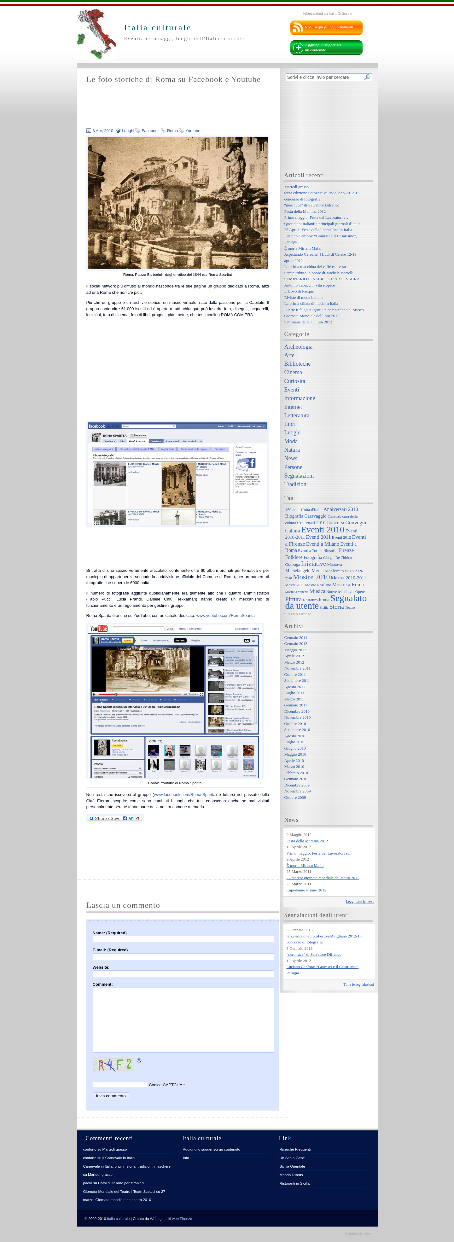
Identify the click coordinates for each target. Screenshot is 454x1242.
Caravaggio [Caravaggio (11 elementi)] (315, 516)
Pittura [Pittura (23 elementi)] (293, 598)
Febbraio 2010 (296, 772)
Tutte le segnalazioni (359, 985)
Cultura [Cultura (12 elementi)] (292, 530)
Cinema (293, 372)
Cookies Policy (357, 1234)
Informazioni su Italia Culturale (327, 13)
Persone (293, 467)
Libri (290, 424)
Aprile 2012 (294, 655)
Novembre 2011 (297, 668)
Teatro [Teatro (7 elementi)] (350, 607)
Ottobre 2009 (295, 797)
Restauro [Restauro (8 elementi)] (310, 599)
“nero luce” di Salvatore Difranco (312, 205)
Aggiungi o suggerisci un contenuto (323, 47)
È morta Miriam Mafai (303, 248)
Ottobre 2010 (295, 723)
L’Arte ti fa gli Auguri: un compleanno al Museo (324, 309)
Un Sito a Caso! (293, 1158)
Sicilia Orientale (292, 1166)
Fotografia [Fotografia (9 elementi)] (313, 557)
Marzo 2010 (294, 766)
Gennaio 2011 (295, 705)
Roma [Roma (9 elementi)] (324, 599)
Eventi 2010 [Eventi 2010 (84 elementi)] (322, 529)
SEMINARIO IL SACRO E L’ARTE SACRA (322, 278)
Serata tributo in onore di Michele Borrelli (319, 272)
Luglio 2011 (294, 692)
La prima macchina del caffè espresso (315, 266)
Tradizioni (296, 484)
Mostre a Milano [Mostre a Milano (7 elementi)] (318, 585)
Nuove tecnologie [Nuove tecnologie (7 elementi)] (340, 591)
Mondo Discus (291, 1175)
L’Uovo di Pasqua (299, 291)
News (290, 458)
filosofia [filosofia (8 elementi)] (330, 550)
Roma (172, 130)
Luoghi (128, 130)
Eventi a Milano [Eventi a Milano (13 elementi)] (322, 544)
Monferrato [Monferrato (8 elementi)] (334, 570)
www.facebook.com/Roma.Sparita (184, 794)
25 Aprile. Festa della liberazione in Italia (318, 229)
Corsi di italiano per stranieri (121, 1183)
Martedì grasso (296, 186)
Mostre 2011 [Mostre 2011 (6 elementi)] (294, 585)
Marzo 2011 (294, 699)
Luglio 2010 (294, 742)
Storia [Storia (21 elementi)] (336, 606)
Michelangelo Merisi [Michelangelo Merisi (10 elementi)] (304, 570)
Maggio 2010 (295, 754)
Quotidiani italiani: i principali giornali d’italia (322, 223)
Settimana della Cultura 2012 (308, 322)
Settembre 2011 (297, 680)
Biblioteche (297, 364)
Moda (291, 441)
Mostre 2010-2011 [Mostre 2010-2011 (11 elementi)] (348, 577)
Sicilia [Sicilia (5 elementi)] (324, 607)
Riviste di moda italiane (303, 297)
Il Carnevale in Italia (118, 1158)
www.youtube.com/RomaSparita (225, 615)
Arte (289, 355)
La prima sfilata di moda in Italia (311, 303)
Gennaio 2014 (295, 637)
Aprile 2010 (294, 760)
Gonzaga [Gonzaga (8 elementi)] (292, 564)
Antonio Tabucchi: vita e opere (309, 285)
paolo (87, 1183)
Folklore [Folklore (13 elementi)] (294, 557)
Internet (293, 407)
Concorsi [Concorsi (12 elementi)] (335, 522)
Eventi (291, 389)
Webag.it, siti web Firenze (171, 1218)
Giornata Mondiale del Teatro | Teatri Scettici (119, 1191)
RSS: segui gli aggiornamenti (329, 27)
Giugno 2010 (295, 748)
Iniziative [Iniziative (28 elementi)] (313, 563)
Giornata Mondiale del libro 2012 (312, 315)
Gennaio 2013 (295, 643)
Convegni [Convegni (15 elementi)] (355, 522)
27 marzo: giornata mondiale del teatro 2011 (323, 877)
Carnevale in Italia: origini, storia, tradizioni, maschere (127, 1166)
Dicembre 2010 (297, 711)
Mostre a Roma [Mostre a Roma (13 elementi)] (348, 585)
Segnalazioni (299, 476)
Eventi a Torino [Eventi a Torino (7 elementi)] (310, 550)
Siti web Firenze (297, 614)
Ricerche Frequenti (295, 1149)
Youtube (192, 130)
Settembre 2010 (297, 729)
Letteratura (297, 415)
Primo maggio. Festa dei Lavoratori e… (317, 217)
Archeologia (298, 347)
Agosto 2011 (294, 686)
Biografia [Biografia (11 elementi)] (294, 516)
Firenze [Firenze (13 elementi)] (346, 550)
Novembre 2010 (297, 717)
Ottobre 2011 (295, 674)
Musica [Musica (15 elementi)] (317, 591)
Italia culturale (118, 1218)
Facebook (151, 130)
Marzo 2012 (294, 662)
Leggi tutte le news (360, 902)
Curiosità (295, 381)
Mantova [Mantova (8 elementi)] (334, 564)
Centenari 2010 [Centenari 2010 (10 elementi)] (311, 522)
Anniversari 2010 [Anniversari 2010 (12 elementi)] (340, 509)
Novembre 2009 (297, 791)
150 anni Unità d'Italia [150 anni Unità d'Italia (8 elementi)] (304, 509)
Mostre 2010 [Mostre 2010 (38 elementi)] (311, 577)
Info (186, 1158)
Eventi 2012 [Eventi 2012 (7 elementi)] (341, 537)
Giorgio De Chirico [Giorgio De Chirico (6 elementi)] (337, 558)
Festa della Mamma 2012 (305, 211)
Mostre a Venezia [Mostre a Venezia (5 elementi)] (297, 592)
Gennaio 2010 (295, 778)
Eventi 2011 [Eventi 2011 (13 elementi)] (318, 537)
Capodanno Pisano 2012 (306, 890)
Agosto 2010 (295, 736)
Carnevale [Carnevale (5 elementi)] (334, 516)
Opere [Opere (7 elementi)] (360, 591)
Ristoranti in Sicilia (295, 1183)
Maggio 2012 (295, 649)
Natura (292, 450)
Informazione (299, 398)
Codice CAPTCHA (165, 1084)
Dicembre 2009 (297, 785)
